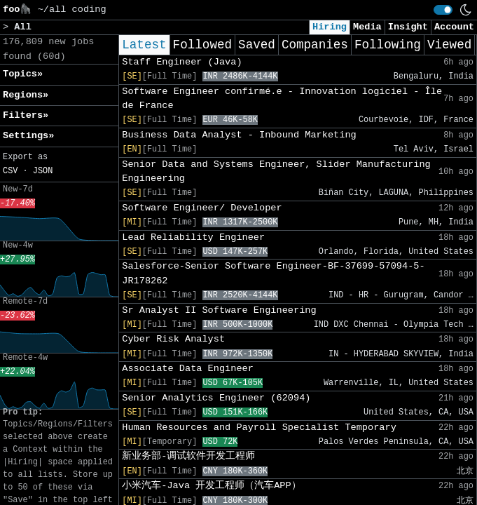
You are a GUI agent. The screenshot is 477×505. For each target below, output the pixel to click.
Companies (315, 45)
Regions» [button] (25, 95)
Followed (202, 45)
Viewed (449, 45)
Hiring (329, 27)
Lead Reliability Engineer (193, 237)
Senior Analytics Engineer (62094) (216, 398)
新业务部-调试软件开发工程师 (188, 456)
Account (454, 27)
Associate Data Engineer (188, 368)
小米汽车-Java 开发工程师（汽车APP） (211, 485)
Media (367, 27)
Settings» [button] (28, 135)
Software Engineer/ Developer (202, 208)
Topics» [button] (23, 74)
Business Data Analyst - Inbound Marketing (239, 135)
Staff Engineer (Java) (182, 62)
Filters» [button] (25, 115)
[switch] (443, 10)
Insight (408, 27)
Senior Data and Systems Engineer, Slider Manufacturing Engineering (276, 171)
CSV (10, 171)
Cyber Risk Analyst (173, 339)
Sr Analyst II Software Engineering (219, 310)
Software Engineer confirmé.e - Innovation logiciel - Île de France (282, 98)
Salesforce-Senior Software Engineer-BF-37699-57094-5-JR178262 (273, 273)
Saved (256, 45)
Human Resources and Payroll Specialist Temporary (259, 427)
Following (387, 45)
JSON (43, 171)
